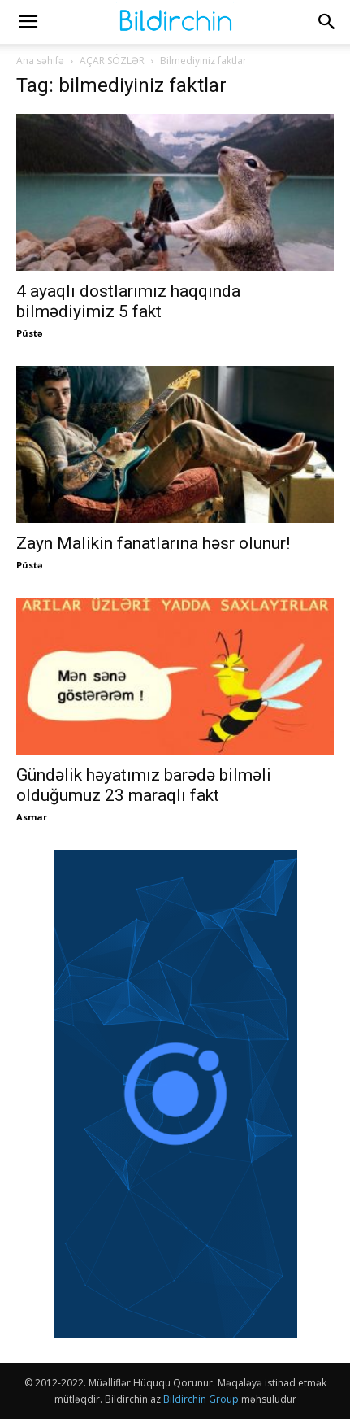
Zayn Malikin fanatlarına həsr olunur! (153, 543)
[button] (28, 22)
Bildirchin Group (201, 1399)
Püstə (29, 333)
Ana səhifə (40, 60)
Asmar (31, 817)
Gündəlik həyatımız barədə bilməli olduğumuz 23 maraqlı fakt (143, 785)
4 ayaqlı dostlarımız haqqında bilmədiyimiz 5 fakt (128, 301)
